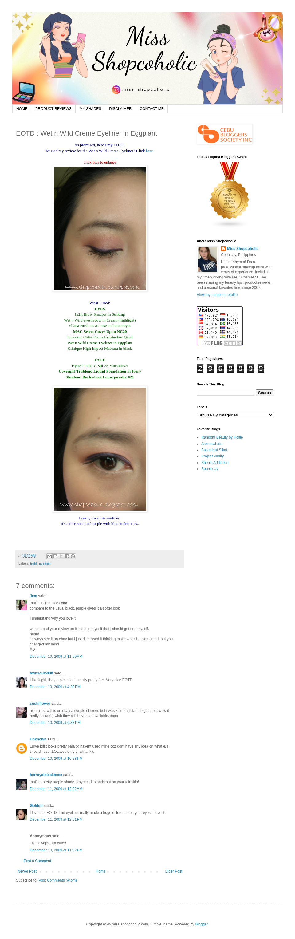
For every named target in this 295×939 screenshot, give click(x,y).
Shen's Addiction (214, 462)
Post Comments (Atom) (57, 880)
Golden (36, 805)
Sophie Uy (209, 469)
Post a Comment (37, 861)
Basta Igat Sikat (214, 450)
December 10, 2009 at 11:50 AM (56, 656)
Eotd (33, 563)
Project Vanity (212, 456)
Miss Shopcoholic (242, 249)
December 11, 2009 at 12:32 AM (56, 789)
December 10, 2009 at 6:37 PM (55, 722)
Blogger (201, 924)
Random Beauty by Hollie (222, 437)
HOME (21, 109)
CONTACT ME (152, 109)
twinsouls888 (41, 673)
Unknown (38, 739)
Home (101, 871)
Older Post (173, 871)
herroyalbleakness (46, 775)
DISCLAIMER (120, 109)
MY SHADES (90, 109)
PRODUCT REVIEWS (53, 109)
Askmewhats (211, 444)
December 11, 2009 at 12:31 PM (56, 819)
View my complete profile (217, 295)
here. (150, 150)
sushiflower (40, 703)
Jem (33, 596)
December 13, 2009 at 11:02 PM (56, 850)
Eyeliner (45, 563)
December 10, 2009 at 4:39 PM (55, 687)
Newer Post (27, 871)
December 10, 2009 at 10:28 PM (56, 758)
